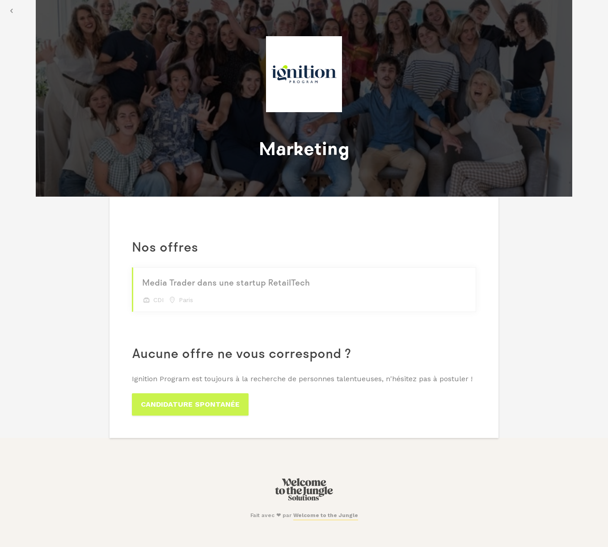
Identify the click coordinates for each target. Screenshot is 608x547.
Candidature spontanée (190, 404)
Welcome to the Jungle (325, 515)
